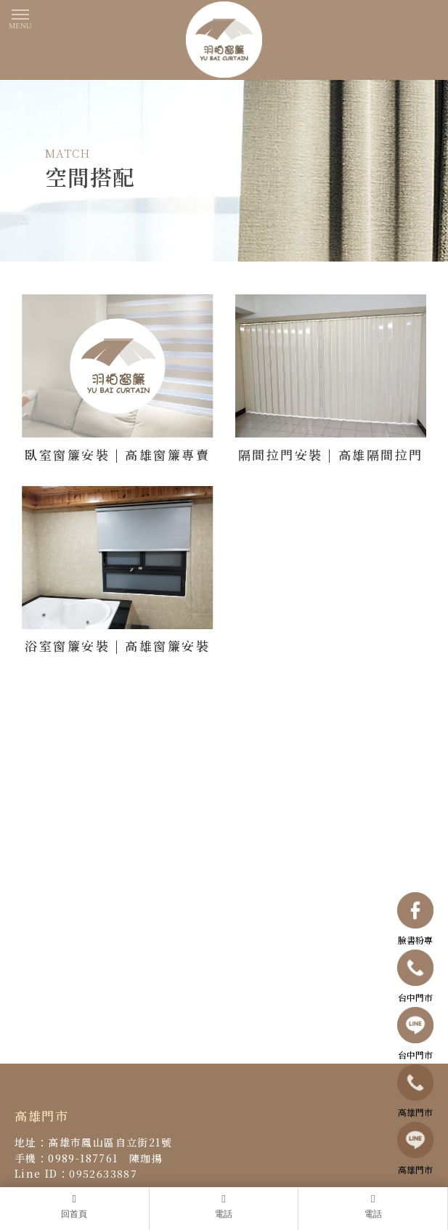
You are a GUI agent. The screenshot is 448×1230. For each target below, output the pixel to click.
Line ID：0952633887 (76, 1174)
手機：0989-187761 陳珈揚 (89, 1158)
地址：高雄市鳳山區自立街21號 (93, 1142)
